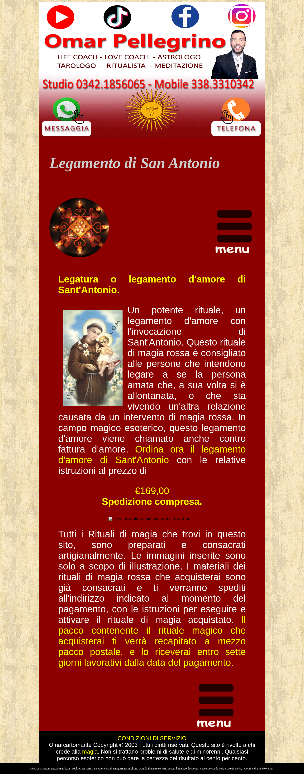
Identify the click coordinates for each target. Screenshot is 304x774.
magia (90, 751)
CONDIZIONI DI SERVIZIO (152, 738)
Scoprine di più (252, 768)
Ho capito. (268, 768)
